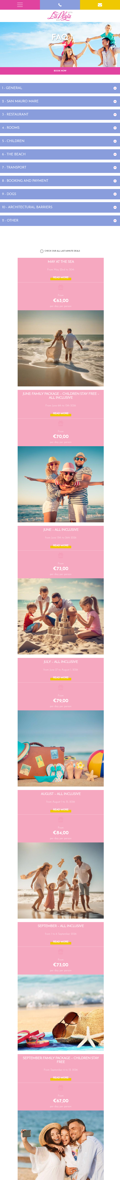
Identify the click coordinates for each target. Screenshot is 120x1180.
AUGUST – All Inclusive (60, 794)
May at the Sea (61, 262)
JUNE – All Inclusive (60, 530)
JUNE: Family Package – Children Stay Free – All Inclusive (60, 396)
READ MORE (60, 277)
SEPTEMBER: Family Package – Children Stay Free (61, 1060)
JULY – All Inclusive (60, 662)
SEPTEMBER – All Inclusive (60, 926)
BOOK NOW (60, 70)
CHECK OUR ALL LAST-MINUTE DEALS (60, 251)
